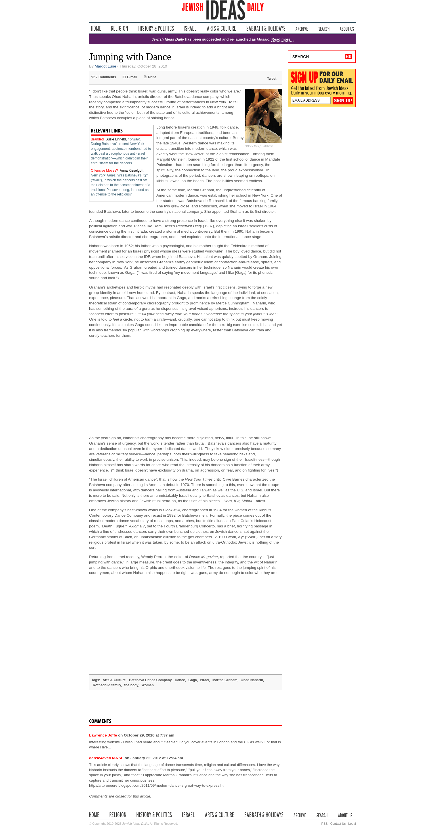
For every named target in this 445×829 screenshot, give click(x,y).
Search (323, 28)
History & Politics (156, 28)
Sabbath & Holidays (265, 28)
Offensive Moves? (104, 170)
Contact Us (338, 823)
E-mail (132, 77)
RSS (324, 823)
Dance (180, 680)
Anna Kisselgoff (131, 170)
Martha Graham (224, 680)
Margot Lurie (105, 66)
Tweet (271, 79)
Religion (119, 28)
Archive (301, 28)
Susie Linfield (116, 139)
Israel (190, 28)
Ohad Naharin (252, 680)
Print (152, 77)
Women (148, 685)
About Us (347, 28)
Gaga (192, 680)
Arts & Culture (221, 28)
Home (96, 28)
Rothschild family (107, 685)
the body (131, 685)
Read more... (282, 39)
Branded (97, 139)
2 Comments (106, 77)
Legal (352, 823)
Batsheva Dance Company (150, 680)
